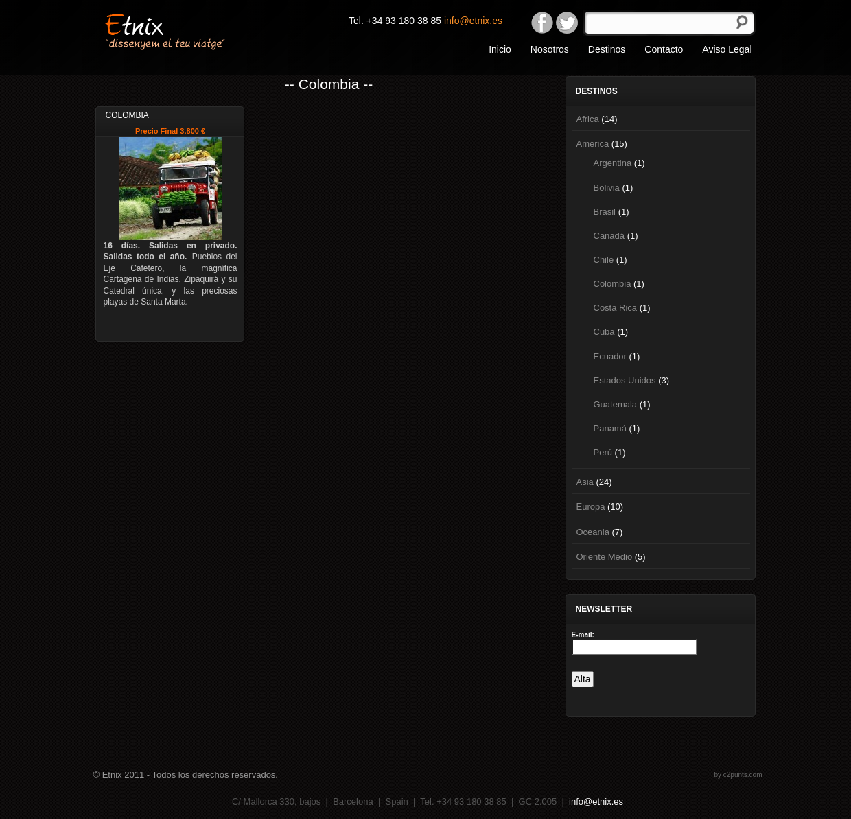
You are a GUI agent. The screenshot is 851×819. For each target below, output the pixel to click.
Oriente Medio (604, 556)
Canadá (609, 235)
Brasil (605, 211)
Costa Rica (616, 307)
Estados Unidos (625, 380)
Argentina (613, 163)
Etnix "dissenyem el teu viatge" (189, 31)
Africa (587, 119)
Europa (590, 506)
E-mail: (583, 635)
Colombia (612, 283)
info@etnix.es (473, 20)
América (592, 144)
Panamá (610, 428)
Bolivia (607, 187)
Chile (604, 259)
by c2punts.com (738, 775)
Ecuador (610, 356)
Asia (585, 482)
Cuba (604, 332)
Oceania (592, 532)
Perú (603, 452)
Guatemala (616, 404)
